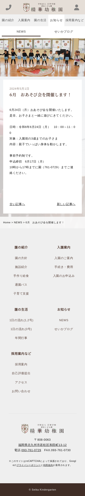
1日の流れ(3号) (21, 329)
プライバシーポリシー (29, 465)
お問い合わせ (21, 391)
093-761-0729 (31, 450)
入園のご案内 (63, 258)
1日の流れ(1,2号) (22, 320)
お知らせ (56, 20)
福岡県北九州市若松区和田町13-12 (42, 445)
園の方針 (21, 258)
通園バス (21, 284)
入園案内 (24, 20)
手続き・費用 (63, 267)
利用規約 (48, 465)
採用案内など (75, 20)
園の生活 (40, 20)
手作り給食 (21, 275)
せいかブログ (63, 31)
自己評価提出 (21, 373)
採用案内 (21, 364)
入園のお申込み (64, 275)
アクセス (21, 382)
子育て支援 (21, 293)
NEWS (21, 31)
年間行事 (21, 338)
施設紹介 (21, 267)
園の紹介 (8, 20)
